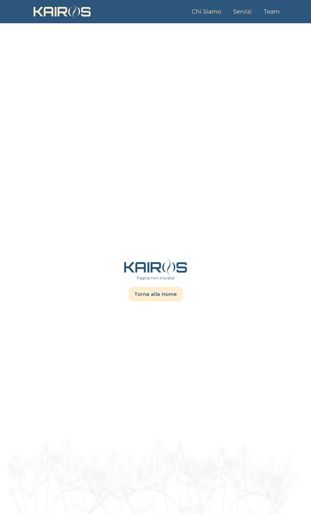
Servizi (242, 11)
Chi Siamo (206, 11)
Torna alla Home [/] (155, 294)
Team (271, 11)
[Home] (62, 11)
